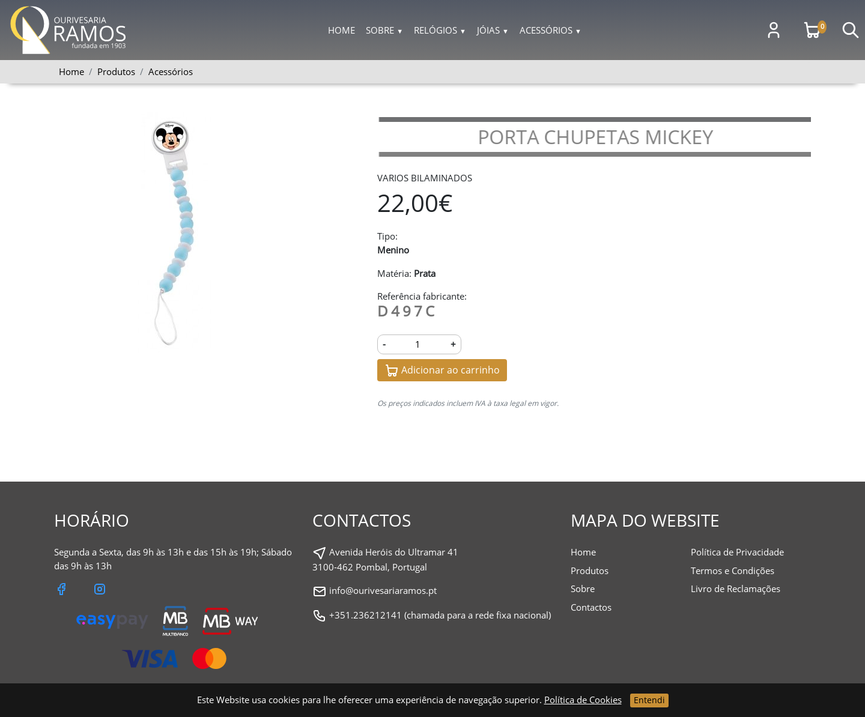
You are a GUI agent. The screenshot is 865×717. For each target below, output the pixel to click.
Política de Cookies (583, 700)
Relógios (440, 30)
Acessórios (550, 30)
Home (341, 30)
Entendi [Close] (649, 700)
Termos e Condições (732, 570)
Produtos (590, 570)
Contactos (591, 607)
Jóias (493, 30)
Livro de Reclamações (735, 588)
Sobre (384, 30)
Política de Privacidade (737, 552)
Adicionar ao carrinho (442, 370)
